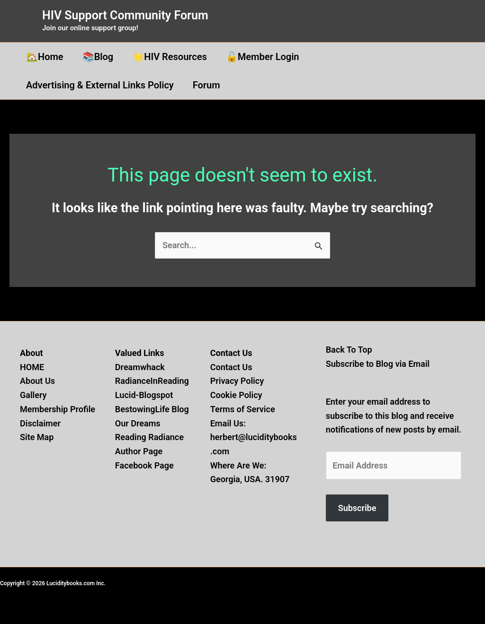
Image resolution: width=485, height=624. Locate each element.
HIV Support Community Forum (125, 15)
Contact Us (231, 367)
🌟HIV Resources (169, 56)
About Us (37, 381)
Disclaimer (40, 423)
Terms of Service (242, 409)
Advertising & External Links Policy (100, 85)
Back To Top (349, 350)
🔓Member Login (262, 56)
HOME (32, 367)
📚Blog (98, 56)
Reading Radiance (149, 437)
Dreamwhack (140, 367)
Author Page (138, 451)
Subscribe (357, 508)
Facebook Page (144, 465)
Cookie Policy (236, 395)
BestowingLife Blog (152, 409)
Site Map (37, 437)
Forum (206, 85)
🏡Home (44, 56)
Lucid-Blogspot (144, 395)
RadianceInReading (152, 381)
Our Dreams (138, 423)
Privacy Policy (237, 381)
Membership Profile (57, 409)
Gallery (33, 395)
